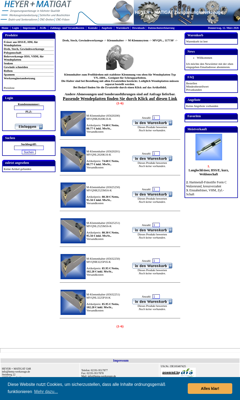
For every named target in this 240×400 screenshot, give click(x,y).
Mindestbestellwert (197, 86)
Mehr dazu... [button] (46, 391)
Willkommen (204, 57)
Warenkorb (122, 27)
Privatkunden (194, 89)
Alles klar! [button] (210, 388)
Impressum (29, 27)
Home (5, 27)
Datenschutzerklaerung (161, 27)
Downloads (138, 27)
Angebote (106, 27)
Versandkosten (94, 131)
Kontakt (93, 27)
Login (15, 27)
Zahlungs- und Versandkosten (67, 27)
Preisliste (9, 87)
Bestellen (191, 83)
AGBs (42, 27)
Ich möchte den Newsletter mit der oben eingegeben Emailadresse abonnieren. (209, 65)
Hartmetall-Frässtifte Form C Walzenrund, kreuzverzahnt (206, 184)
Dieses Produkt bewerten (152, 127)
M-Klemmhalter (95, 115)
